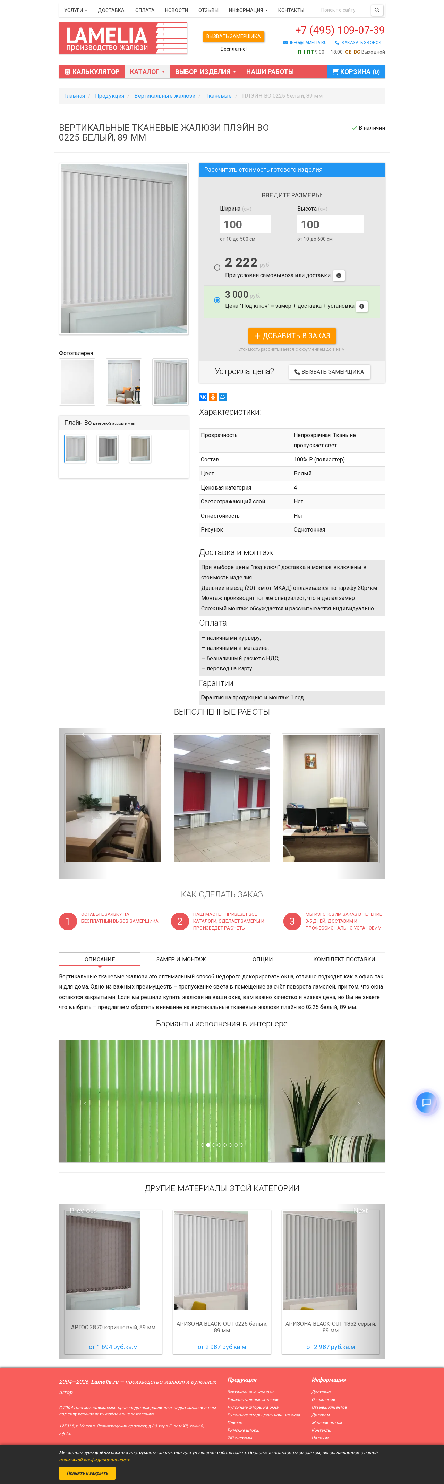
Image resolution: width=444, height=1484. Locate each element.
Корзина (356, 72)
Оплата (145, 10)
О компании (323, 1399)
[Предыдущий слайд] (83, 1101)
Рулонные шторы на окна (253, 1407)
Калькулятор (92, 72)
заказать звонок (358, 42)
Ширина (235, 208)
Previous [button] (83, 1210)
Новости (176, 10)
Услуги (75, 10)
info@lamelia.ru (305, 42)
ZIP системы (239, 1437)
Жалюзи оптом (326, 1422)
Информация (248, 10)
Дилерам (320, 1415)
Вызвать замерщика (233, 36)
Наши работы (270, 72)
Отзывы (208, 10)
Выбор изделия (205, 72)
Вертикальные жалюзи (250, 1392)
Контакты (291, 10)
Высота (312, 208)
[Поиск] (377, 10)
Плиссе (234, 1422)
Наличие (320, 1437)
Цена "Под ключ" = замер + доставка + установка (296, 301)
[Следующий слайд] (360, 1101)
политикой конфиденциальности (95, 1459)
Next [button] (360, 1210)
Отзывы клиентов (329, 1407)
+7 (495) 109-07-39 (340, 30)
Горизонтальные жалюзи (252, 1399)
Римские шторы (243, 1430)
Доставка (111, 10)
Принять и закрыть (87, 1473)
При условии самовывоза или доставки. (285, 269)
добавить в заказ (292, 336)
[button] (83, 803)
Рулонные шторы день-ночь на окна (263, 1415)
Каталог (147, 72)
